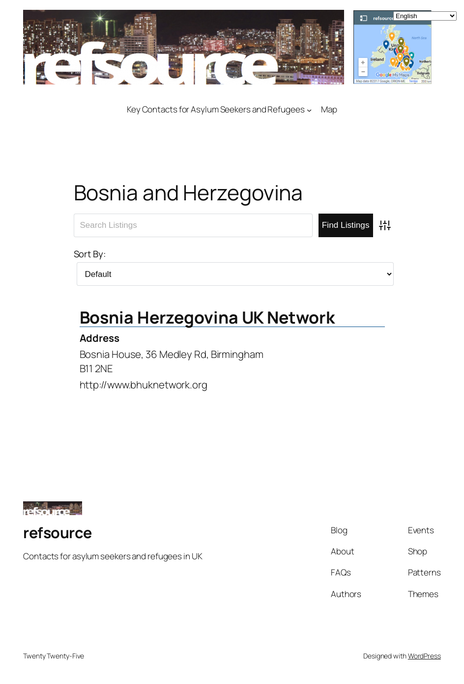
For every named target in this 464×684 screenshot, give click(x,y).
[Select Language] (425, 16)
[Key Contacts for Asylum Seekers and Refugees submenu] (309, 109)
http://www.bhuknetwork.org (143, 384)
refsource (57, 532)
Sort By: (90, 253)
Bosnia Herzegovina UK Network (207, 317)
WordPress (424, 655)
